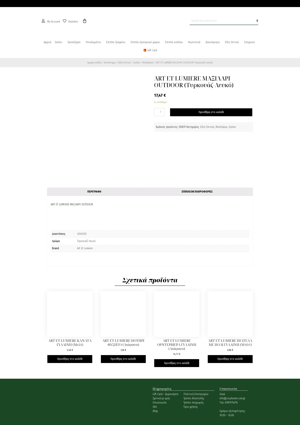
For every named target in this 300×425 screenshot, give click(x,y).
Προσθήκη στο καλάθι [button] (70, 359)
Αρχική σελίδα (94, 62)
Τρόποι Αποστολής (193, 398)
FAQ (155, 406)
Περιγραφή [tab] (94, 191)
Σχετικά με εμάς (161, 398)
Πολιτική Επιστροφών (195, 394)
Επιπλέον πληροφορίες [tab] (197, 191)
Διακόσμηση (213, 42)
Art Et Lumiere (85, 248)
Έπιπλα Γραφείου (115, 42)
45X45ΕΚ (81, 233)
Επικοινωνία (160, 402)
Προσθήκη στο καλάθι (211, 112)
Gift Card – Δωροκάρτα (165, 394)
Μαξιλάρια (148, 62)
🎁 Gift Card (150, 50)
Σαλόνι (58, 42)
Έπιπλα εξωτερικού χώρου (145, 42)
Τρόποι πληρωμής (193, 402)
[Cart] (84, 21)
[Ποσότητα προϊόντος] (159, 112)
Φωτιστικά (194, 42)
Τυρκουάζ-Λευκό (86, 241)
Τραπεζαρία (73, 42)
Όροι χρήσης (190, 406)
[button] (59, 42)
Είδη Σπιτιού (232, 42)
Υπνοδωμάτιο (93, 42)
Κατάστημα (109, 62)
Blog (155, 411)
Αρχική (47, 42)
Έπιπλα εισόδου (174, 42)
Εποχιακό (249, 42)
